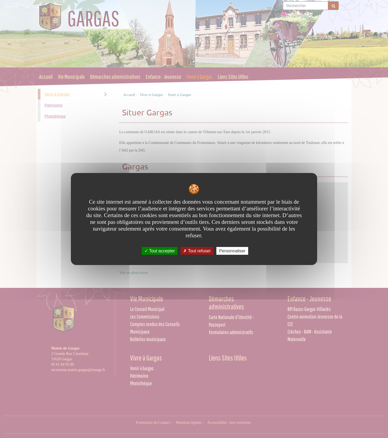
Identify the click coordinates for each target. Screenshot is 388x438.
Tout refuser (197, 251)
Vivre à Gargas (199, 77)
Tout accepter (159, 251)
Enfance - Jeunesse (163, 77)
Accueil (46, 77)
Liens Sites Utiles (233, 77)
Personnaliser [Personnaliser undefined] (232, 251)
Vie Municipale (71, 77)
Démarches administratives (115, 77)
